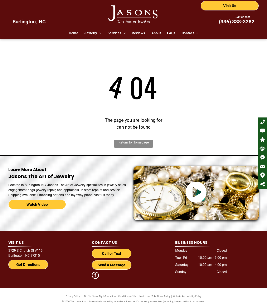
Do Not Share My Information (100, 296)
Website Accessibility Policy (187, 296)
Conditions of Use (127, 296)
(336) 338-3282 (236, 22)
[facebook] (95, 276)
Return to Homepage (133, 142)
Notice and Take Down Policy (155, 296)
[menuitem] (73, 33)
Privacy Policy (72, 296)
